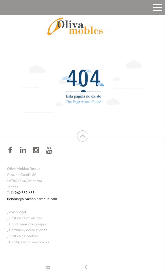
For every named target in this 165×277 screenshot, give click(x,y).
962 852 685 (24, 192)
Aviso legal (17, 212)
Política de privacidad (25, 218)
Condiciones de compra (27, 224)
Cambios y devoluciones (28, 230)
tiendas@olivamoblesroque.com (32, 198)
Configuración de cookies (29, 242)
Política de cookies (24, 236)
